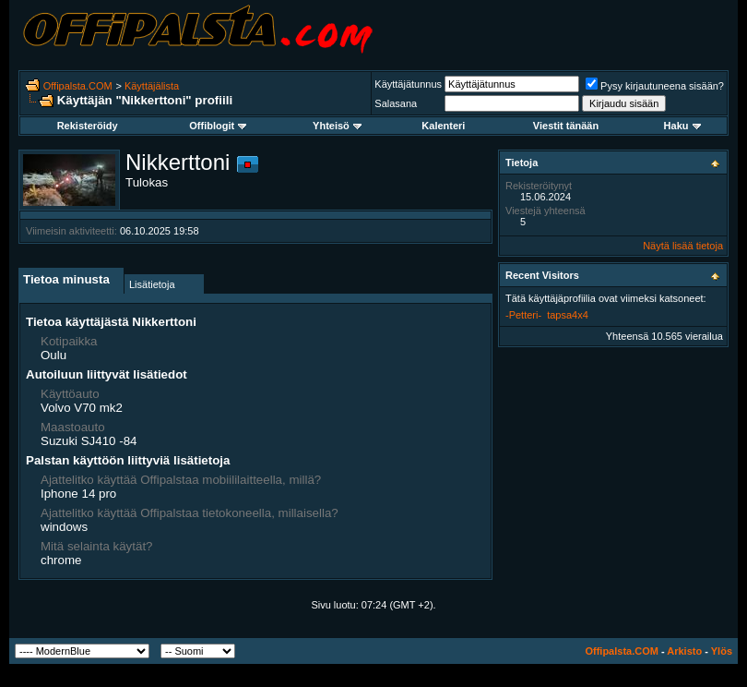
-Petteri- (523, 314)
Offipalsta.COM (78, 85)
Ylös (721, 651)
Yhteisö (337, 125)
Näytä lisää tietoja (683, 245)
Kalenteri (443, 125)
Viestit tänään (566, 125)
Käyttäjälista (152, 85)
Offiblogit (217, 125)
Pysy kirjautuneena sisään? (655, 85)
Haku (682, 125)
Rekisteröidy (87, 125)
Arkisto (684, 651)
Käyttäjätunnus (408, 84)
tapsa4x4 (567, 314)
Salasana (395, 103)
